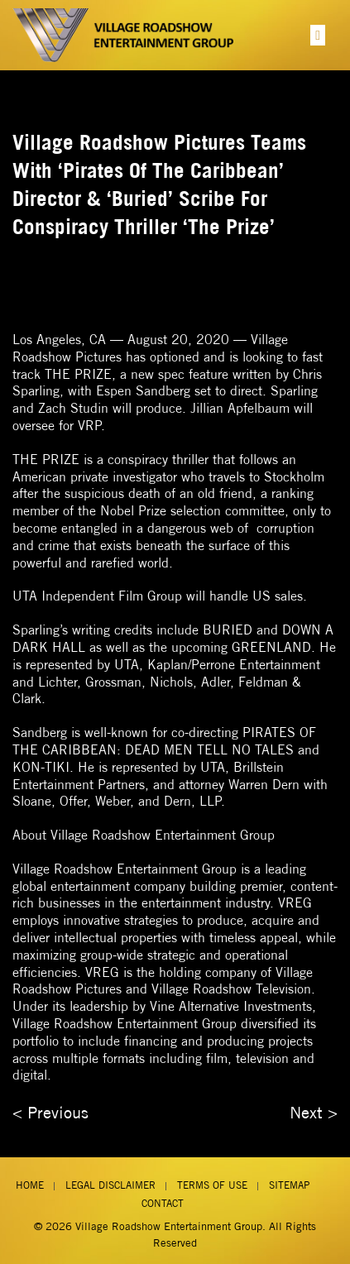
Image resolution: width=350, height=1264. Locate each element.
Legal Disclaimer (110, 1185)
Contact (162, 1203)
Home (30, 1185)
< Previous (50, 1112)
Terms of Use (212, 1185)
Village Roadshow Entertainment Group (168, 1226)
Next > (314, 1112)
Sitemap (289, 1185)
